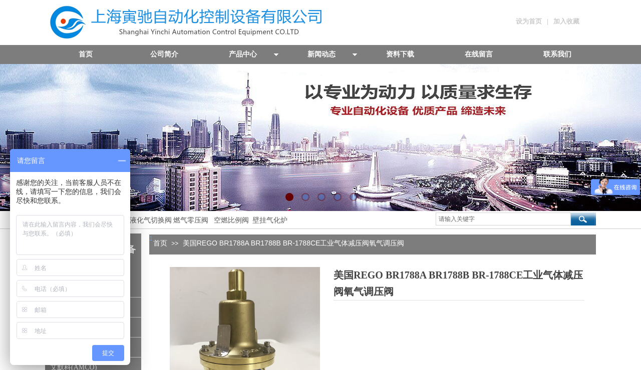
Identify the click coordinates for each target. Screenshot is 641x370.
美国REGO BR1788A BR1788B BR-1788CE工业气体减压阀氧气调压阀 (294, 243)
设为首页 (529, 21)
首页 (160, 243)
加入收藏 (566, 21)
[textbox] (503, 219)
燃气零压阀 (190, 220)
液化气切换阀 (151, 220)
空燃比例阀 (231, 220)
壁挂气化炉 (268, 220)
